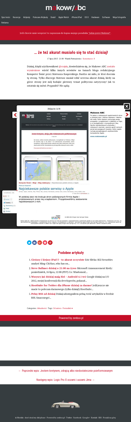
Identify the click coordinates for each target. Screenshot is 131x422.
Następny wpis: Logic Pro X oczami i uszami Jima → (65, 379)
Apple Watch (63, 17)
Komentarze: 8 (89, 58)
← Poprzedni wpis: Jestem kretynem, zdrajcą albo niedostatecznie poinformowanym (65, 370)
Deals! (53, 17)
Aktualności (42, 308)
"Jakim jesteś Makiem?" (99, 33)
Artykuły (26, 17)
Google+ (86, 417)
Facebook (77, 417)
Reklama (5, 22)
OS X (87, 17)
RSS (100, 417)
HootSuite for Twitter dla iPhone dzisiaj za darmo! (62, 285)
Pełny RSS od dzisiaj (43, 293)
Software (106, 17)
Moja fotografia (119, 17)
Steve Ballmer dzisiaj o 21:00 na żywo (54, 268)
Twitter (69, 417)
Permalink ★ (68, 308)
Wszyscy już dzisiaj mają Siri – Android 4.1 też (59, 276)
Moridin (20, 417)
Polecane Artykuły (40, 17)
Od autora (57, 308)
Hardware (95, 17)
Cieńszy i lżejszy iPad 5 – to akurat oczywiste (58, 259)
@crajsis (63, 66)
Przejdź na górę (109, 417)
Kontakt (94, 417)
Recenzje (16, 17)
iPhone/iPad (77, 17)
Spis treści (5, 17)
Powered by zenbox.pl (71, 318)
